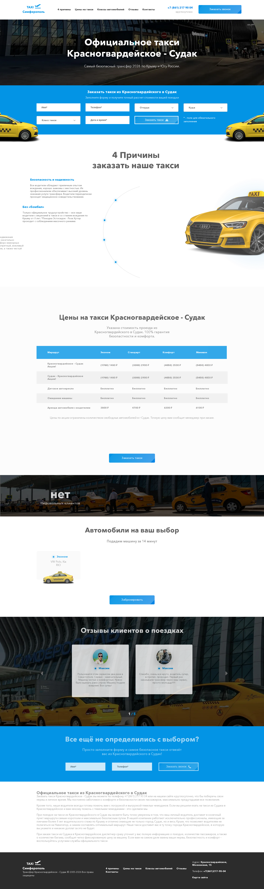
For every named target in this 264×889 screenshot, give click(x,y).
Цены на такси (84, 9)
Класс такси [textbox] (49, 120)
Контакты (148, 9)
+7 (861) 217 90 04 (180, 7)
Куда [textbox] (192, 107)
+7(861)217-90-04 (214, 871)
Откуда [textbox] (144, 107)
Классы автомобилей (110, 9)
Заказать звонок (220, 9)
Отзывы (133, 9)
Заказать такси (156, 120)
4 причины (64, 9)
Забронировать (132, 599)
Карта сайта (200, 877)
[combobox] (156, 107)
